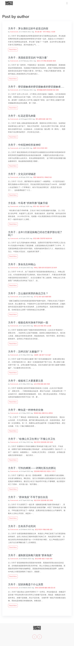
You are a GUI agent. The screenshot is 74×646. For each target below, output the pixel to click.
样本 (50, 238)
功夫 (46, 355)
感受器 (50, 413)
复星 (54, 61)
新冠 (34, 238)
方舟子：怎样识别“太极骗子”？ (25, 351)
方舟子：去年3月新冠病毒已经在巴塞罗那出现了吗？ (35, 234)
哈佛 (51, 442)
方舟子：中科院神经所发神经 (24, 144)
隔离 (44, 90)
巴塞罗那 (43, 238)
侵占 (50, 177)
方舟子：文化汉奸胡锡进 (22, 174)
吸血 (40, 413)
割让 (42, 177)
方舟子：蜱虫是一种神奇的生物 (25, 409)
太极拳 (36, 355)
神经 (46, 148)
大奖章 (53, 32)
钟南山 (36, 267)
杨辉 (34, 148)
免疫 (35, 442)
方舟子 (53, 471)
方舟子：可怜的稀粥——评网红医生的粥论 (32, 468)
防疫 (54, 90)
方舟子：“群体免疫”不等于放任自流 (28, 497)
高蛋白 (49, 471)
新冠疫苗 (50, 61)
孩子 (44, 206)
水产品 (36, 297)
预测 (40, 267)
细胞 (49, 588)
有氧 (38, 384)
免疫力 (44, 559)
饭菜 (43, 297)
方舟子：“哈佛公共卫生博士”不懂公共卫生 (31, 438)
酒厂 (41, 32)
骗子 (49, 355)
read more (13, 49)
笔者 (41, 206)
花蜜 (47, 119)
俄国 (34, 177)
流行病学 (54, 267)
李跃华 (40, 529)
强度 (48, 384)
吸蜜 (43, 119)
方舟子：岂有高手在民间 (22, 526)
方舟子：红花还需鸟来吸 (22, 115)
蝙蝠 (45, 588)
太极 (40, 355)
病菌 (43, 413)
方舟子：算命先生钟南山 (22, 264)
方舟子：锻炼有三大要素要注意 (25, 380)
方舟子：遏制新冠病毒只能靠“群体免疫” (30, 555)
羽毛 (50, 119)
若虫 (46, 413)
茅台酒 (37, 32)
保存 (40, 297)
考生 (38, 206)
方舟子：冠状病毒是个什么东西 (25, 584)
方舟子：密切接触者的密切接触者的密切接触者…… (36, 86)
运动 (38, 326)
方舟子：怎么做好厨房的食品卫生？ (28, 293)
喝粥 (41, 471)
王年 (41, 61)
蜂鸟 (37, 119)
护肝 (44, 32)
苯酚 (44, 529)
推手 (43, 355)
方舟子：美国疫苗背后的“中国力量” (28, 57)
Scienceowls (14, 32)
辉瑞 (44, 61)
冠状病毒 (43, 442)
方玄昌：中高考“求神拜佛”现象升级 (28, 203)
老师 (47, 206)
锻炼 (35, 326)
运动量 (49, 326)
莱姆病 (36, 413)
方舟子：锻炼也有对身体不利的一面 (28, 322)
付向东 (39, 148)
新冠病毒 (49, 90)
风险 (41, 326)
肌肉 (45, 384)
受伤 (45, 326)
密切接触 (40, 90)
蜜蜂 (40, 119)
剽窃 (42, 148)
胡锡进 (47, 177)
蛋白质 (53, 588)
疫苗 (38, 61)
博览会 (48, 32)
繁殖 (49, 297)
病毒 (57, 90)
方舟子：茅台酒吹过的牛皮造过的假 (28, 28)
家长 (34, 206)
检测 (47, 238)
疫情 (43, 267)
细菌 (46, 297)
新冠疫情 (48, 267)
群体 (38, 442)
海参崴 (39, 177)
